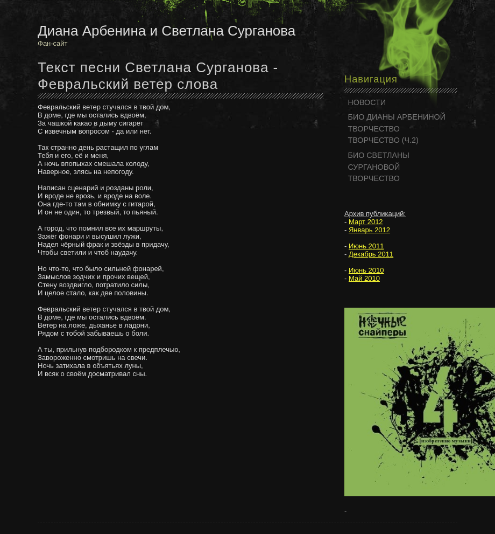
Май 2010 (364, 278)
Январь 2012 (369, 230)
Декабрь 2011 (371, 254)
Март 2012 (366, 222)
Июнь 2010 (366, 270)
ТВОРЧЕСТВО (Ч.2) (383, 140)
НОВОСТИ (367, 102)
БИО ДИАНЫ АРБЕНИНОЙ (397, 117)
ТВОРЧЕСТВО (374, 128)
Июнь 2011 (366, 246)
